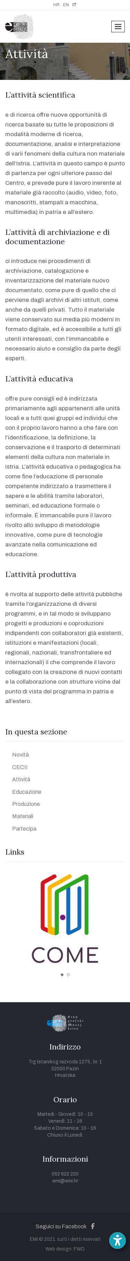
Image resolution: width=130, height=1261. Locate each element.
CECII (20, 767)
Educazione (26, 792)
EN (66, 4)
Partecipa (24, 829)
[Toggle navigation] (118, 26)
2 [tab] (68, 974)
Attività (21, 779)
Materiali (22, 816)
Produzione (26, 804)
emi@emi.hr (65, 1181)
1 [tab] (62, 974)
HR (56, 4)
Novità (20, 755)
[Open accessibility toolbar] (117, 1240)
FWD (79, 1249)
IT (74, 4)
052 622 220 (65, 1174)
